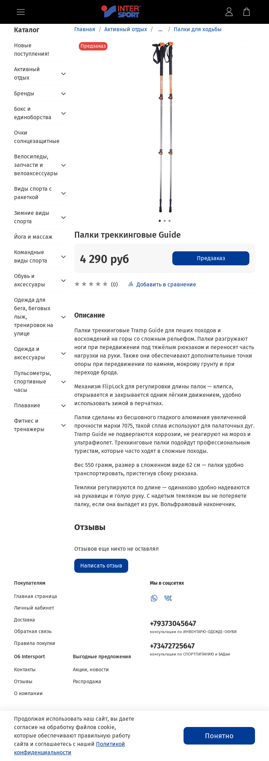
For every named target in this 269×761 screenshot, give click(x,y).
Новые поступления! (31, 49)
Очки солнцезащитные (37, 136)
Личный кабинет (34, 608)
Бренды (24, 93)
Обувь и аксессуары (29, 280)
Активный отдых (125, 29)
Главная (84, 29)
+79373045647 (173, 623)
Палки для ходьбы (198, 29)
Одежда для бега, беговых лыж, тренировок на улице (33, 317)
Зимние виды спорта (31, 217)
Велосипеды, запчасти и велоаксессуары (35, 165)
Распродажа (87, 682)
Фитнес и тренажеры (29, 425)
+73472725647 (172, 646)
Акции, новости (91, 670)
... (160, 29)
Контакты (25, 670)
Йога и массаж (33, 236)
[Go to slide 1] (160, 221)
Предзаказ (211, 258)
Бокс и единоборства (32, 113)
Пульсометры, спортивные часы (32, 381)
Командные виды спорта (30, 256)
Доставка (24, 620)
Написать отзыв (101, 565)
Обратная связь (32, 631)
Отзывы (23, 682)
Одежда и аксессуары (29, 353)
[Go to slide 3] (169, 221)
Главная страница (35, 596)
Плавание (27, 405)
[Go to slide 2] (165, 221)
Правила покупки (34, 643)
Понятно (219, 736)
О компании (28, 694)
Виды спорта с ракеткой (33, 193)
